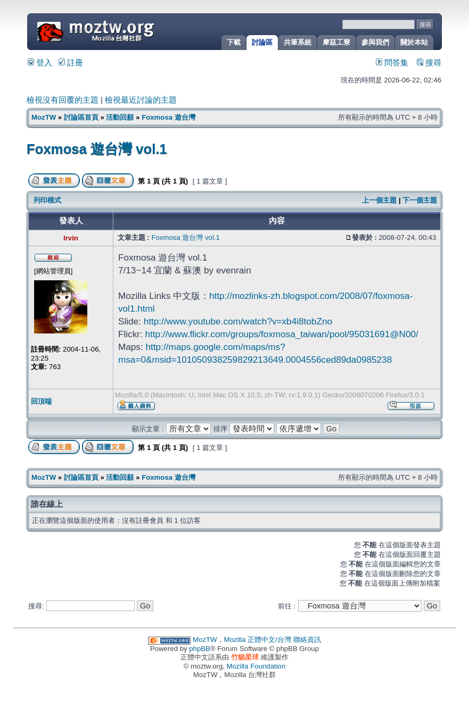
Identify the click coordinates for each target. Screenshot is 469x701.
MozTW (121, 30)
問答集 (392, 63)
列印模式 (47, 200)
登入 (40, 63)
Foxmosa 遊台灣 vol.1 (97, 148)
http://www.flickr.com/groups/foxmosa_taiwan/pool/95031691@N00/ (281, 334)
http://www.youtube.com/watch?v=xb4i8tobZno (238, 321)
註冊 (71, 63)
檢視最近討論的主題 (141, 100)
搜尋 (429, 63)
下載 (234, 42)
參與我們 (375, 42)
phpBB (199, 649)
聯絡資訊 (307, 640)
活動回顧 (120, 117)
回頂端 (41, 401)
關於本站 (414, 42)
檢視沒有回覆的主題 (62, 100)
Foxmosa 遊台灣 (168, 117)
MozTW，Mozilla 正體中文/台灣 (242, 640)
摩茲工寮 (336, 42)
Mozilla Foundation (256, 666)
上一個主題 (379, 200)
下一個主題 (419, 200)
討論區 (262, 42)
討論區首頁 (81, 117)
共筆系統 (297, 42)
